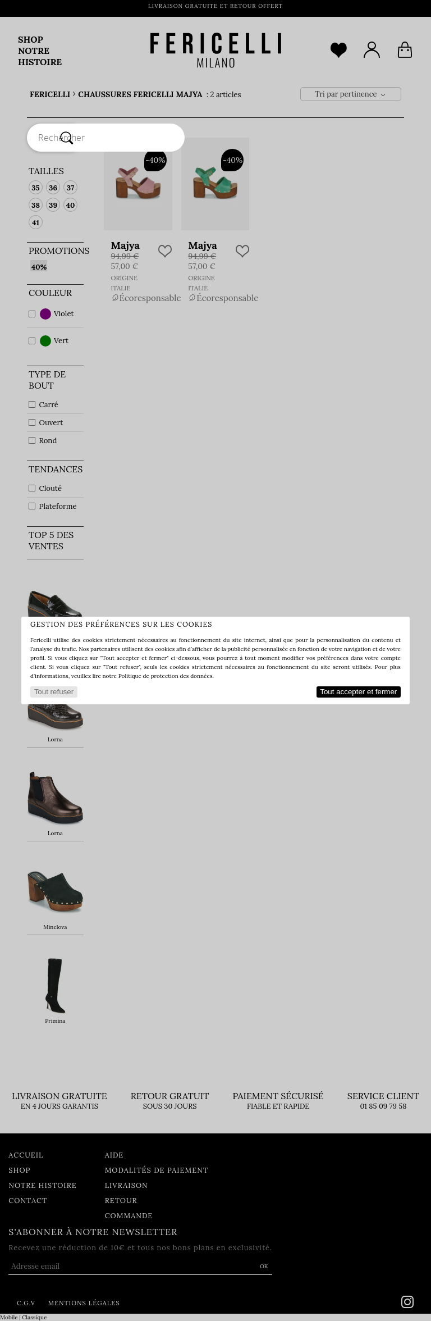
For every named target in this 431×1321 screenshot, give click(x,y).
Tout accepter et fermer (358, 691)
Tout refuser (54, 691)
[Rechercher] (67, 138)
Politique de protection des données (165, 676)
